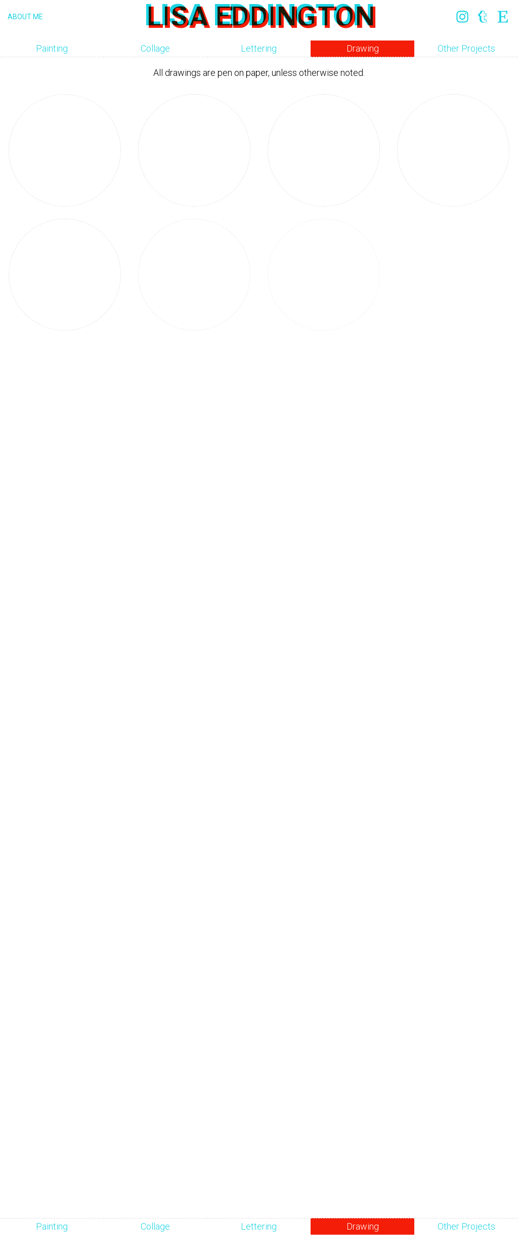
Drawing (363, 48)
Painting (52, 48)
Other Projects (466, 48)
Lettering (259, 48)
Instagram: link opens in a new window (462, 16)
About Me (25, 17)
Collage (155, 48)
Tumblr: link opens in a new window (482, 16)
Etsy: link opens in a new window (502, 16)
